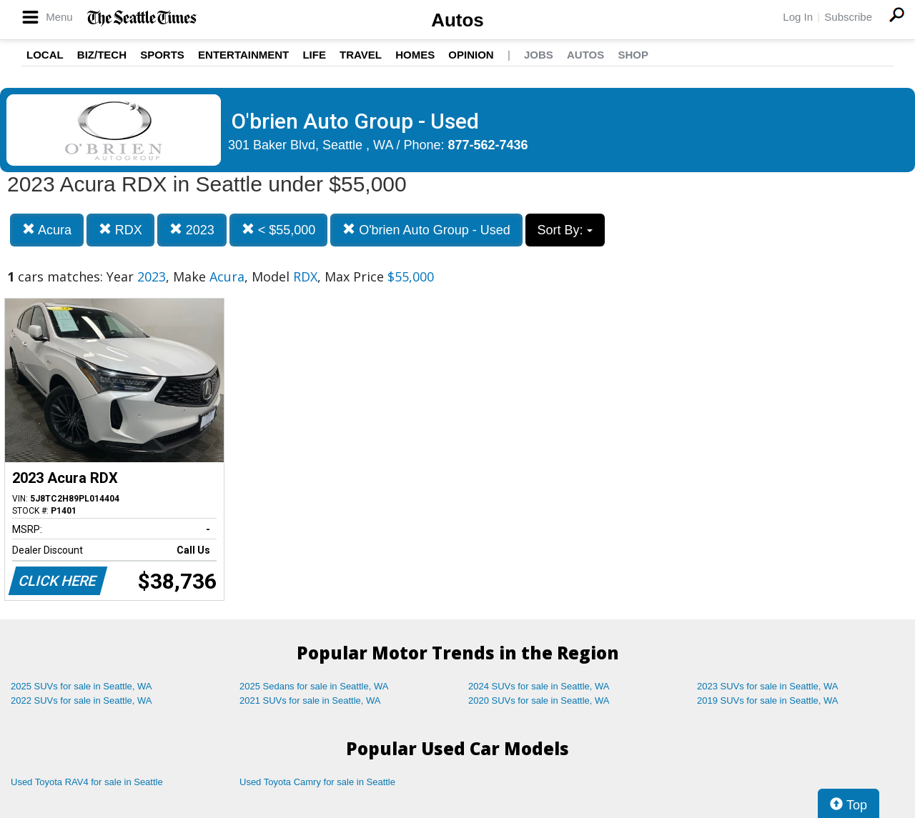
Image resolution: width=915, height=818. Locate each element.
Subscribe (848, 17)
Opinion (470, 55)
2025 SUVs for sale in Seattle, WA (81, 686)
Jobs (538, 55)
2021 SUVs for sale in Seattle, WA (310, 700)
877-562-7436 (488, 145)
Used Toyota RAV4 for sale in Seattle (87, 782)
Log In (798, 17)
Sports (162, 55)
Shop (633, 55)
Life (314, 55)
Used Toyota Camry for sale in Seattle (317, 782)
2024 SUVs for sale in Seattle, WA (539, 686)
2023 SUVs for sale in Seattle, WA (768, 686)
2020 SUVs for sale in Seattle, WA (539, 700)
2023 (191, 229)
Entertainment (243, 55)
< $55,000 (279, 229)
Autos (457, 20)
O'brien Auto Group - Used (426, 229)
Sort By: (565, 230)
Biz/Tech (102, 55)
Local (45, 55)
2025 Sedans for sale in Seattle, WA (313, 686)
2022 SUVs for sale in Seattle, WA (81, 700)
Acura (46, 229)
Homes (415, 55)
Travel (361, 55)
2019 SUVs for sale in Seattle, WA (768, 700)
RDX (120, 229)
